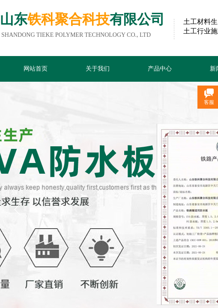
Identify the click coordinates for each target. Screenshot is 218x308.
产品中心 (160, 68)
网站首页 (36, 68)
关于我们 (98, 68)
